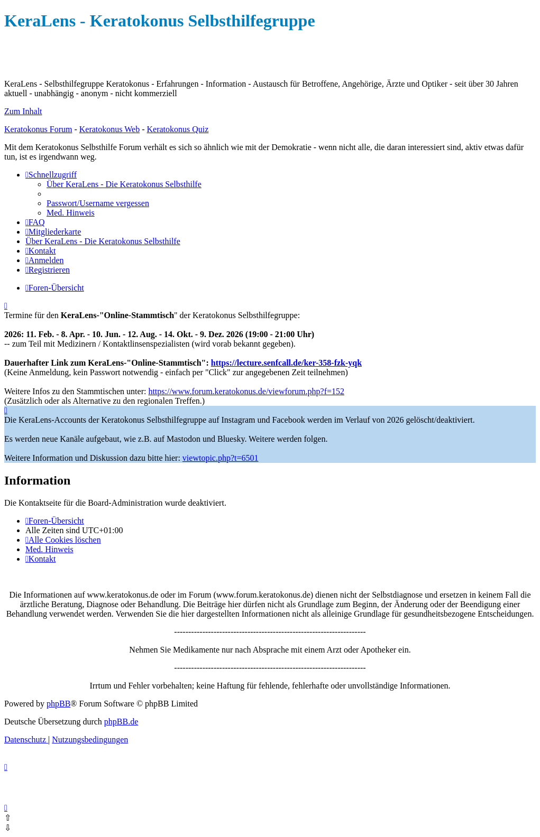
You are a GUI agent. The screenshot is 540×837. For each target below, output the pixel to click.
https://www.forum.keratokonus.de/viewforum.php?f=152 (246, 391)
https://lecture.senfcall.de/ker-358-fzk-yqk (286, 362)
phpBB (58, 703)
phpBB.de (121, 721)
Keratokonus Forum (38, 129)
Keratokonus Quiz (177, 129)
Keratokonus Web (109, 129)
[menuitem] (124, 184)
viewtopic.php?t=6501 (220, 457)
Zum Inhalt (23, 111)
